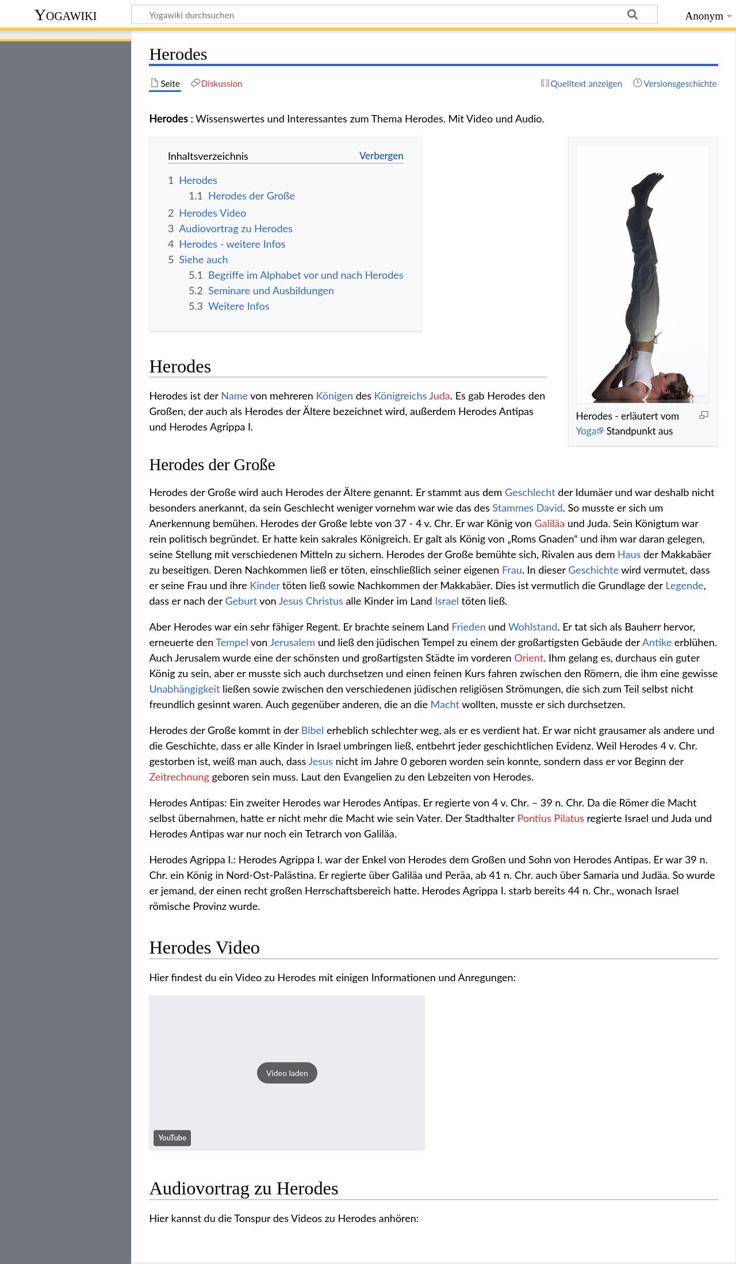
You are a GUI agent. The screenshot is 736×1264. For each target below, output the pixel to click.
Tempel (232, 642)
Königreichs (400, 395)
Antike (657, 642)
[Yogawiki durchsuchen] (394, 14)
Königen (334, 395)
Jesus (321, 761)
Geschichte (593, 569)
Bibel (312, 730)
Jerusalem (292, 642)
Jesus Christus (311, 600)
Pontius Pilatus (550, 818)
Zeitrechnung (179, 776)
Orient (528, 657)
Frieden (468, 626)
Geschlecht (530, 492)
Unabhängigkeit (184, 688)
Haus (629, 554)
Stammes (513, 507)
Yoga (586, 431)
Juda (439, 395)
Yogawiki (65, 15)
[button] (287, 1073)
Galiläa (549, 523)
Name (234, 395)
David (549, 507)
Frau (512, 569)
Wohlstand (532, 626)
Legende (684, 585)
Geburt (241, 600)
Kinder (264, 585)
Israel (447, 600)
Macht (445, 704)
